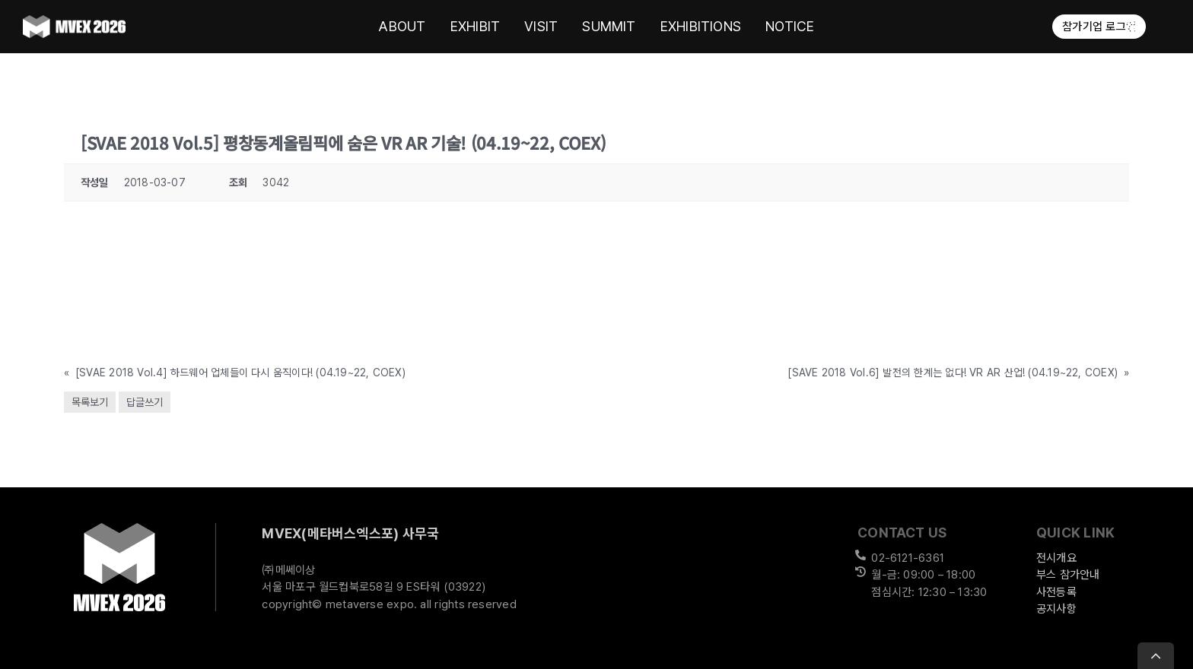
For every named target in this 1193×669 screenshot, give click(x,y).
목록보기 (90, 402)
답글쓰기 (144, 402)
